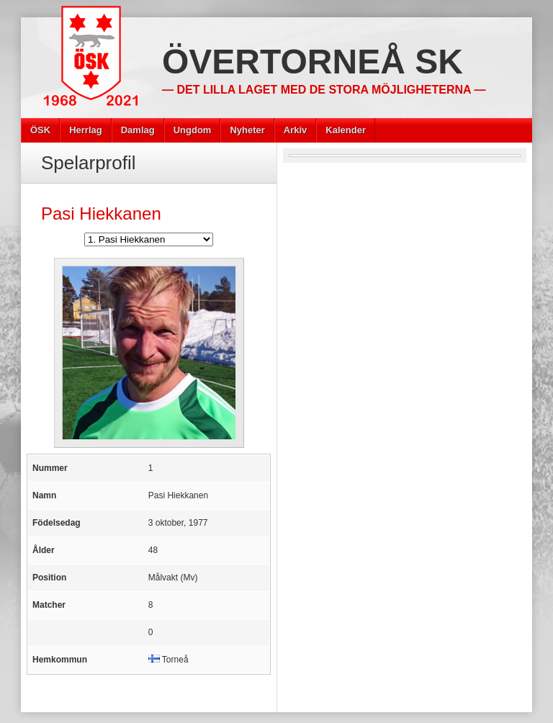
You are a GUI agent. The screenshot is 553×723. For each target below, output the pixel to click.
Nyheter (247, 130)
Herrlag (85, 130)
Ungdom (193, 130)
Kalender (345, 130)
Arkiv (295, 130)
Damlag (138, 130)
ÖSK (40, 130)
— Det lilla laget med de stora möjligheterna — (323, 90)
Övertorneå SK (312, 61)
